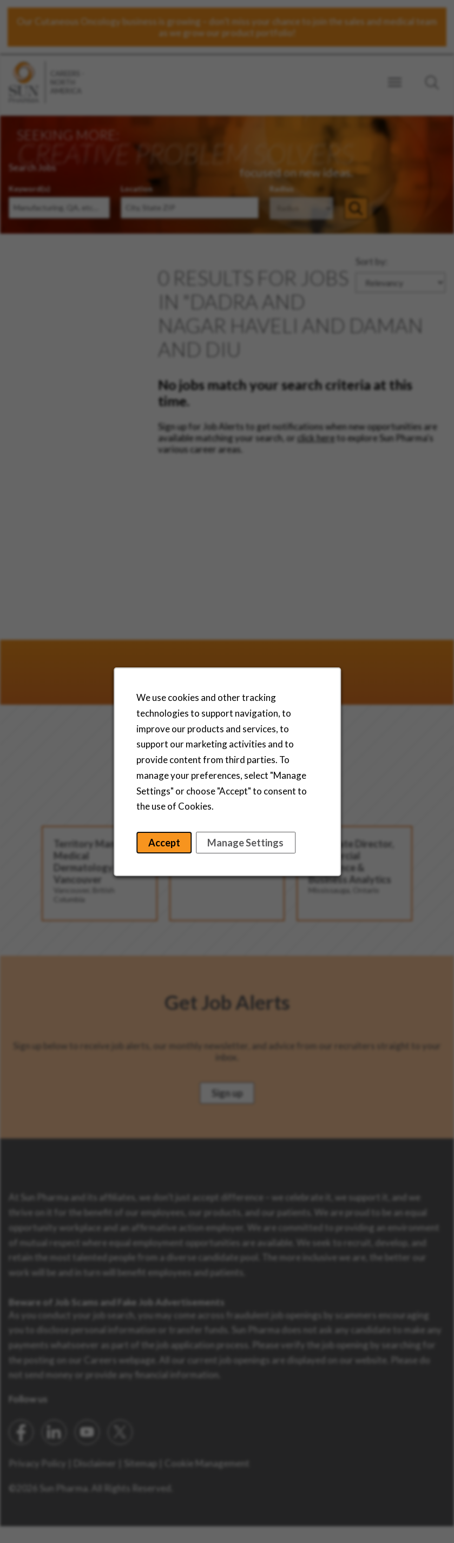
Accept (164, 843)
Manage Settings (245, 843)
